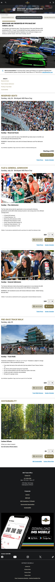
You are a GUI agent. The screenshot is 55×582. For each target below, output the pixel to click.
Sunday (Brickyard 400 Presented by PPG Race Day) (29, 17)
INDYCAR (27, 498)
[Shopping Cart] (53, 2)
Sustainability (4, 89)
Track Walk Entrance (38, 393)
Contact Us (27, 475)
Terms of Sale (27, 572)
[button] (1, 2)
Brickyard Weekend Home (8, 17)
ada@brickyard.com (47, 72)
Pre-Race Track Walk (6, 86)
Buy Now (49, 240)
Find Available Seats (47, 154)
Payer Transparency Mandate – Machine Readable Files (27, 578)
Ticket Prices (39, 160)
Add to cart (37, 240)
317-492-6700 (27, 478)
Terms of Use (28, 575)
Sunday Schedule (49, 160)
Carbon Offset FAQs (49, 461)
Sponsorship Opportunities (27, 504)
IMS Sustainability (37, 461)
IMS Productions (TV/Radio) (27, 501)
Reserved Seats (5, 81)
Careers (27, 494)
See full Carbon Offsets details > (9, 446)
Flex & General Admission (7, 84)
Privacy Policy (27, 569)
